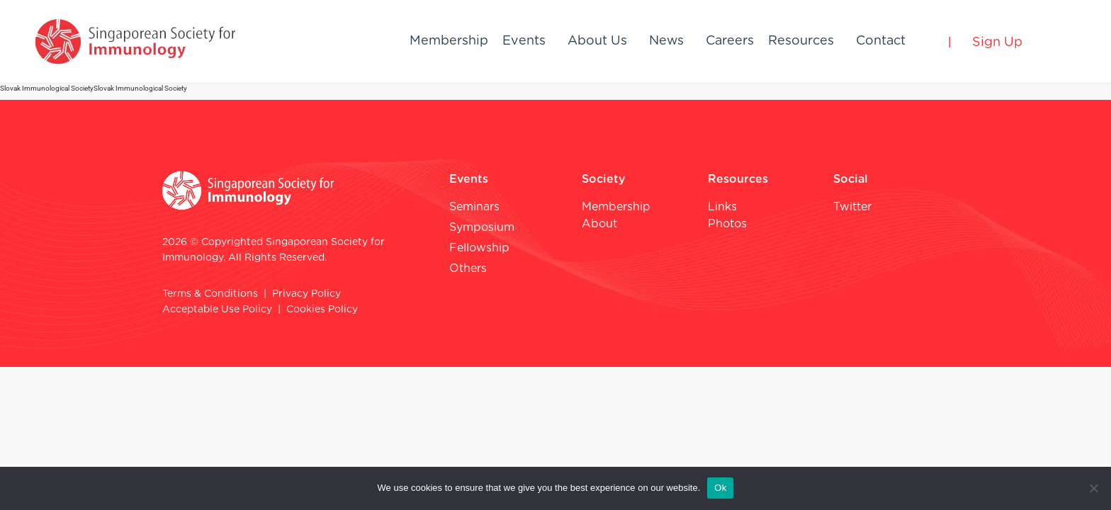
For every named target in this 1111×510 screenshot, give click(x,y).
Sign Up (997, 42)
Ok (720, 487)
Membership (449, 41)
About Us (597, 41)
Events (524, 41)
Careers (730, 41)
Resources (801, 41)
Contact (881, 41)
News (666, 41)
